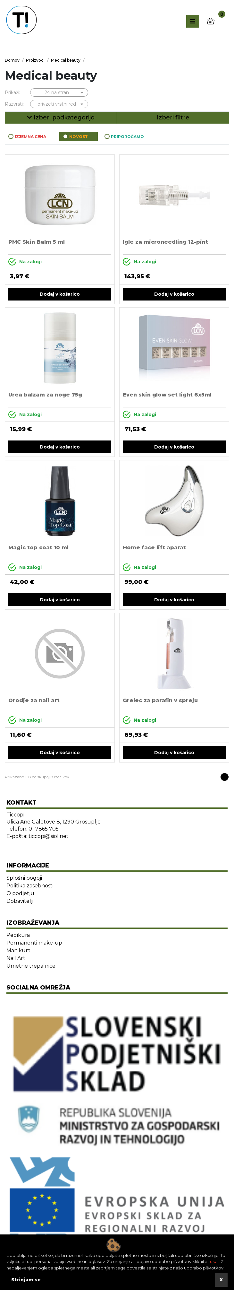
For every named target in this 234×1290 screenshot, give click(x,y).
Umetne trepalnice (30, 966)
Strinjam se (26, 1280)
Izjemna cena (30, 136)
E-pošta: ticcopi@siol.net (37, 836)
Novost (78, 136)
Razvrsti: (14, 104)
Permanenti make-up (34, 943)
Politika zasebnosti (30, 886)
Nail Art (15, 958)
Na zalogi (25, 262)
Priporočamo (127, 136)
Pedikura (18, 935)
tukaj (213, 1261)
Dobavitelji (19, 901)
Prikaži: (12, 92)
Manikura (18, 950)
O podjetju (20, 893)
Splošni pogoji (24, 878)
